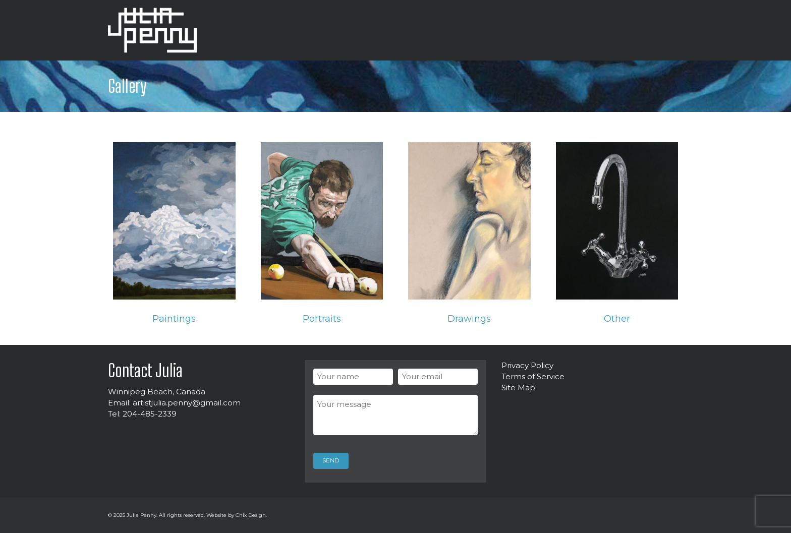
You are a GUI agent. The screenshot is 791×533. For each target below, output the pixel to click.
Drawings (469, 318)
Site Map (518, 387)
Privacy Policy (527, 365)
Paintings (174, 318)
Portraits (322, 318)
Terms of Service (532, 376)
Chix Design (251, 515)
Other (617, 318)
